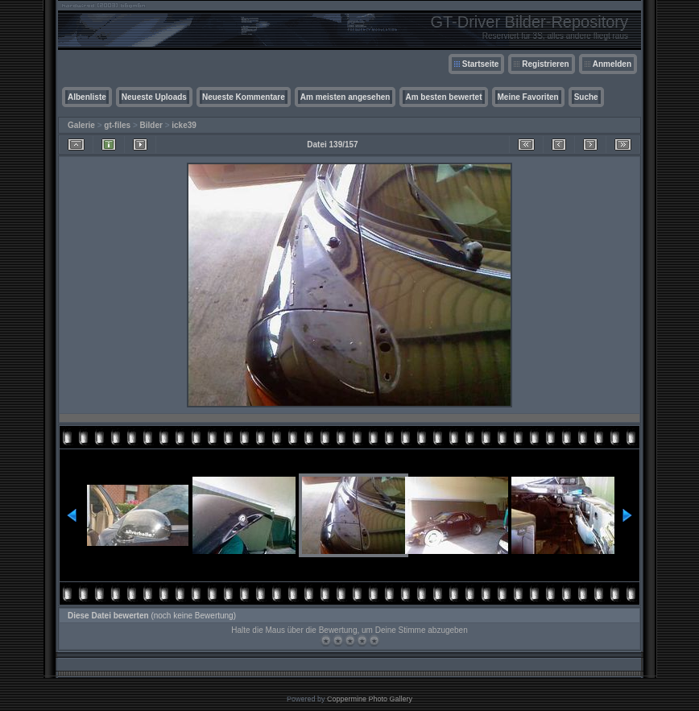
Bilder (151, 125)
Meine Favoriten (528, 97)
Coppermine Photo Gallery (369, 699)
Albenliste (87, 97)
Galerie (81, 125)
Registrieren (545, 64)
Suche (586, 97)
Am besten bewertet (443, 97)
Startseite (480, 64)
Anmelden (612, 64)
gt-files (117, 125)
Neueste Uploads (154, 97)
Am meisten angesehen (345, 97)
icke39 (184, 125)
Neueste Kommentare (243, 97)
